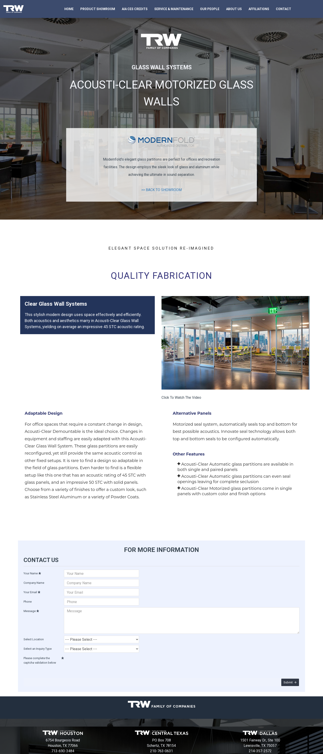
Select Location (34, 635)
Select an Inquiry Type (38, 645)
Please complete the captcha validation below (40, 656)
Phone (28, 600)
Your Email (30, 591)
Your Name (31, 572)
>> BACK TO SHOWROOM (161, 190)
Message (30, 610)
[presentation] (95, 659)
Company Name (34, 582)
